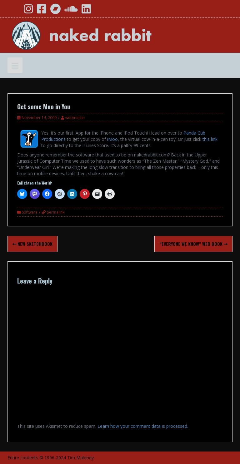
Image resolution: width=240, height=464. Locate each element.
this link (210, 139)
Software (30, 212)
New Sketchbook (32, 243)
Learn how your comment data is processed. (143, 426)
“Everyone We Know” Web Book (193, 243)
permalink (55, 212)
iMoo (112, 139)
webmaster (75, 117)
